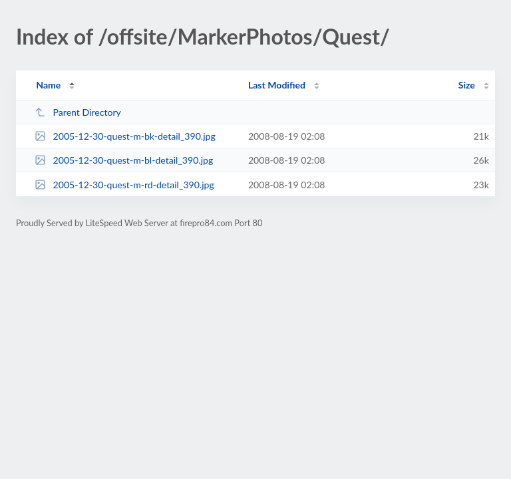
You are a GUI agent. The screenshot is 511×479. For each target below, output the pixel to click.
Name (48, 84)
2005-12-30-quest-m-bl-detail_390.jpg (124, 160)
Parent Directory (78, 112)
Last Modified (276, 84)
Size (466, 84)
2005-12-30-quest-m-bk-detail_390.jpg (125, 136)
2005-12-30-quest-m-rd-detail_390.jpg (124, 184)
